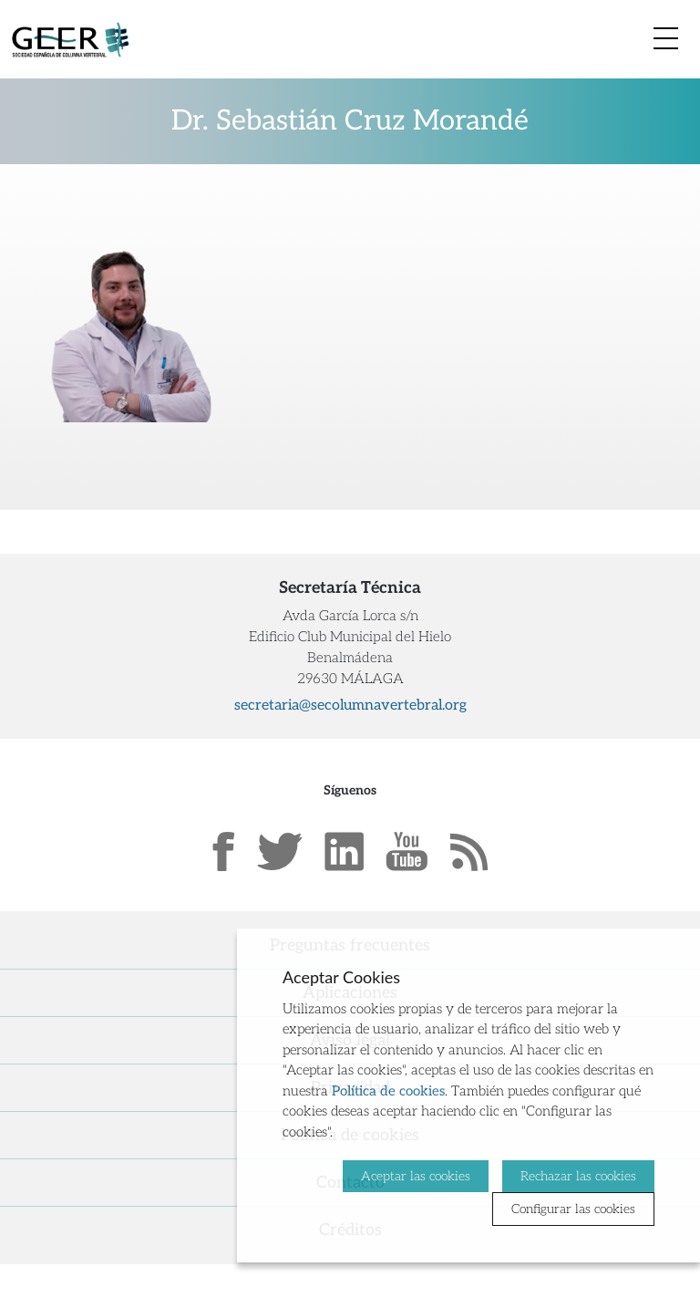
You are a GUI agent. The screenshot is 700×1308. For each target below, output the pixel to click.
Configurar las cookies (573, 1209)
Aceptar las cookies (415, 1176)
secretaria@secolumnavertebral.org (350, 705)
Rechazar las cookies (578, 1176)
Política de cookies (388, 1091)
